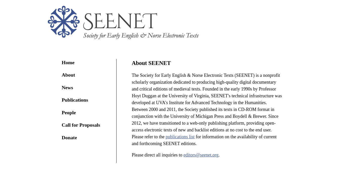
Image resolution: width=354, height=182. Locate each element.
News (67, 87)
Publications (75, 100)
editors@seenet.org (200, 154)
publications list (180, 136)
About (68, 75)
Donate (69, 137)
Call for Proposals (81, 125)
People (69, 112)
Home (68, 62)
